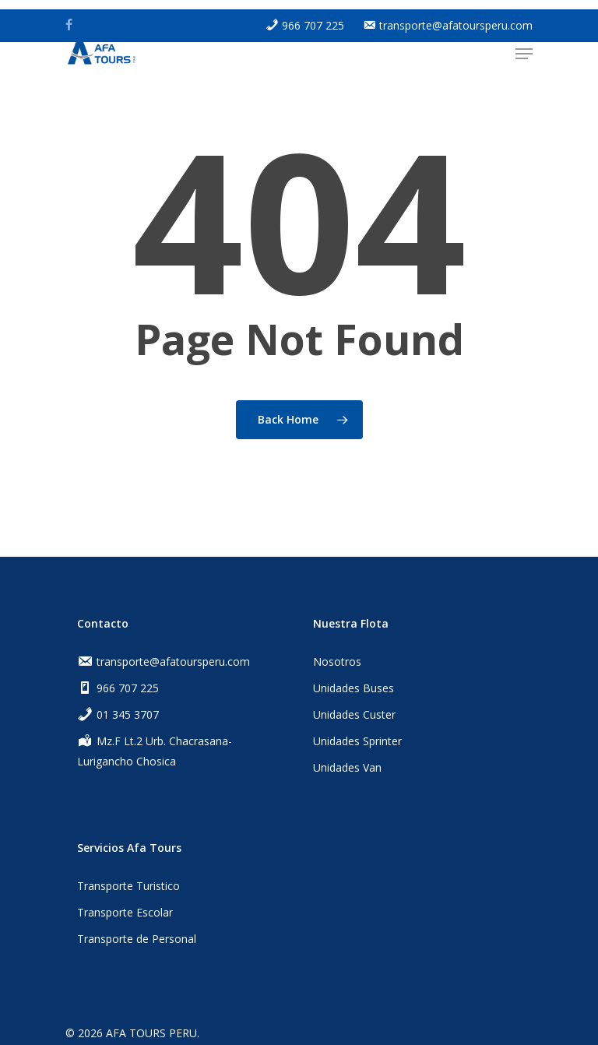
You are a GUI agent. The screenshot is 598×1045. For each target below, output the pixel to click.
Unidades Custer (354, 714)
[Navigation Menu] (524, 54)
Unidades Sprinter (357, 741)
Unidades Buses (353, 688)
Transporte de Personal (136, 938)
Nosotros (337, 661)
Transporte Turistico (128, 885)
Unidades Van (347, 767)
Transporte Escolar (125, 912)
